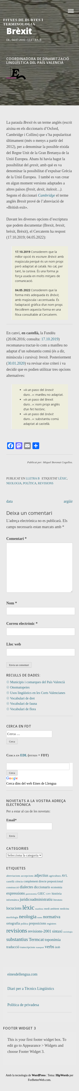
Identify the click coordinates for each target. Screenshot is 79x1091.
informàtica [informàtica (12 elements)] (12, 899)
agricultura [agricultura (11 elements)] (55, 875)
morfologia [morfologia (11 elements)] (12, 917)
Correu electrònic (22, 623)
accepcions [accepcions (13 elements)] (27, 875)
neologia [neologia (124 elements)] (27, 916)
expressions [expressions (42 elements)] (15, 893)
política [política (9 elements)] (24, 923)
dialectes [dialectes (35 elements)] (26, 887)
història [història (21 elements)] (57, 893)
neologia (13, 483)
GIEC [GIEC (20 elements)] (41, 893)
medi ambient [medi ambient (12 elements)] (51, 908)
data (9, 501)
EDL (23, 755)
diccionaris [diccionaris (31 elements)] (42, 887)
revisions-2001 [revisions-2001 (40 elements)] (39, 931)
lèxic (62, 478)
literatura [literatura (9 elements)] (57, 900)
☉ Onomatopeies (17, 687)
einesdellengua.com (22, 974)
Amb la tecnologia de (26, 1075)
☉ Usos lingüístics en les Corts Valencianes (35, 693)
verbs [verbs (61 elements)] (49, 946)
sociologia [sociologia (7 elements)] (67, 932)
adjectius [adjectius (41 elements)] (41, 875)
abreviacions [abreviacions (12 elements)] (13, 875)
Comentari (16, 539)
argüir (68, 501)
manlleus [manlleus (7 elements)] (39, 909)
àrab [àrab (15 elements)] (57, 947)
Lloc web (13, 644)
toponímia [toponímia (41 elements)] (53, 939)
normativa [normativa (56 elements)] (51, 916)
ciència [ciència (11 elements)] (19, 881)
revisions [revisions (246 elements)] (16, 930)
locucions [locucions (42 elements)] (13, 908)
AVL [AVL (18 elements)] (65, 875)
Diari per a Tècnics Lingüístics (30, 988)
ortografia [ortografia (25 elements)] (13, 923)
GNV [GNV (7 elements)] (48, 894)
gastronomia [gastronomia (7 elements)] (31, 894)
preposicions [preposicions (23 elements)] (37, 923)
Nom (11, 603)
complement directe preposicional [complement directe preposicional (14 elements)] (43, 881)
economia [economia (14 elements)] (56, 887)
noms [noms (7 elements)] (39, 917)
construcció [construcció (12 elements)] (12, 887)
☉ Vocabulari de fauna (21, 703)
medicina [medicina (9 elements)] (64, 908)
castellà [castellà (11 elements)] (10, 881)
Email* (29, 824)
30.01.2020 (16, 363)
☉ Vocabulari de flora (21, 709)
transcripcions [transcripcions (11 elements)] (27, 947)
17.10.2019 (49, 339)
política (29, 483)
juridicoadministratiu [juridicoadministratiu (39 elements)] (36, 899)
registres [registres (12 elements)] (51, 923)
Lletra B (34, 40)
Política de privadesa (23, 1005)
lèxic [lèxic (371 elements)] (28, 907)
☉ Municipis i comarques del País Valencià (35, 682)
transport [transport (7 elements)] (40, 947)
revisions (45, 483)
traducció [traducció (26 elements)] (12, 947)
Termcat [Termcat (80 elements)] (36, 939)
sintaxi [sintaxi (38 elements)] (57, 931)
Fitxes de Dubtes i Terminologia (23, 22)
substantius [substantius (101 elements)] (17, 939)
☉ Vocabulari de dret (20, 698)
